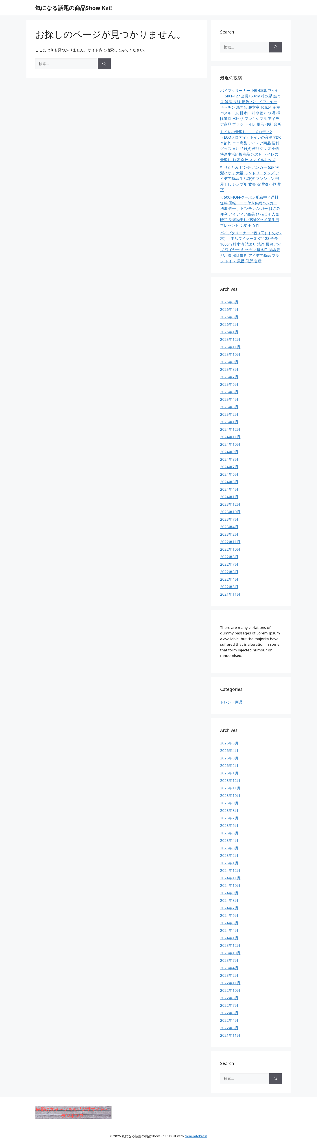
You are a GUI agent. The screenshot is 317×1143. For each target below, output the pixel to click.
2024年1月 (229, 496)
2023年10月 (230, 511)
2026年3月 (229, 316)
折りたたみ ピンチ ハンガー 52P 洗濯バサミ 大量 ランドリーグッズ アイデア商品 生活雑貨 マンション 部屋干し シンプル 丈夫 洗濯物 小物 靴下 (250, 178)
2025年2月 (229, 414)
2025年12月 (230, 339)
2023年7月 (229, 519)
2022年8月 (229, 556)
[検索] (104, 63)
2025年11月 (230, 346)
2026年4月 (229, 309)
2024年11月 (230, 436)
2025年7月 (229, 376)
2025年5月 (229, 391)
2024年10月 (230, 444)
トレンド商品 (231, 702)
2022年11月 (230, 541)
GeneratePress (196, 1136)
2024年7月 (229, 466)
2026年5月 (229, 301)
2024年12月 (230, 429)
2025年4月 (229, 399)
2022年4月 (229, 579)
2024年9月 (229, 451)
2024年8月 (229, 459)
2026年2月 (229, 324)
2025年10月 (230, 354)
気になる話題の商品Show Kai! (73, 7)
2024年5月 (229, 481)
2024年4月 (229, 489)
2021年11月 (230, 594)
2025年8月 (229, 369)
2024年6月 (229, 474)
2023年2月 (229, 534)
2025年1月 (229, 421)
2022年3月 (229, 586)
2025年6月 (229, 384)
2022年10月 (230, 549)
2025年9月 (229, 361)
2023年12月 (230, 504)
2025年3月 (229, 406)
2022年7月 (229, 564)
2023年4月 (229, 526)
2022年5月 (229, 571)
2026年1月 (229, 331)
